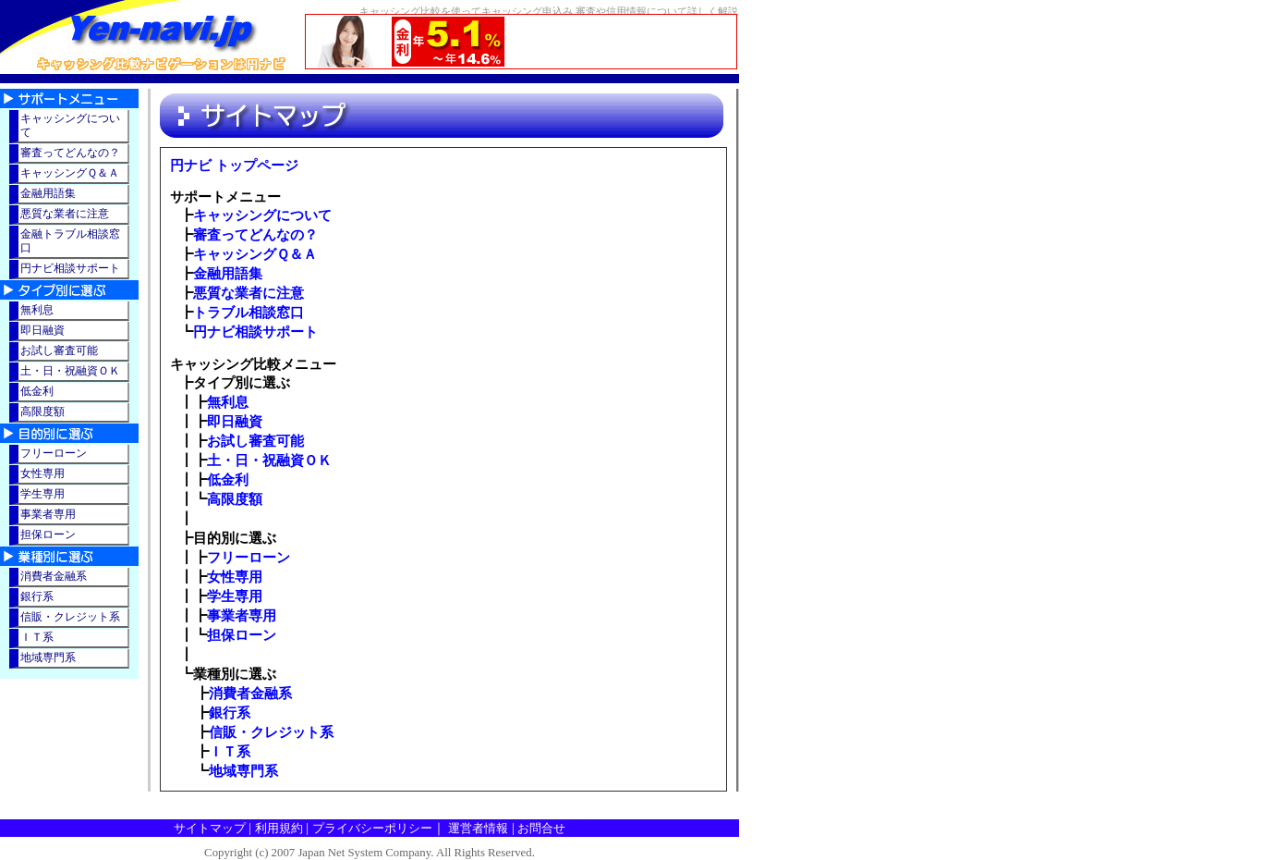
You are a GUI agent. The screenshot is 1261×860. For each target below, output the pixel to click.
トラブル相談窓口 (248, 312)
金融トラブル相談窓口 (70, 240)
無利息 (228, 402)
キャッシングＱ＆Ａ (255, 254)
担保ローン (241, 635)
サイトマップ (210, 828)
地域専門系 (243, 771)
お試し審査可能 (255, 440)
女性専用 (234, 576)
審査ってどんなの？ (255, 234)
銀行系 (229, 712)
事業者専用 (241, 615)
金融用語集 (227, 273)
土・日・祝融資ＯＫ (269, 460)
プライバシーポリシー (372, 828)
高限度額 (234, 499)
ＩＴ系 (229, 751)
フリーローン (248, 557)
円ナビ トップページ (234, 165)
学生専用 (234, 596)
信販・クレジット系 (271, 732)
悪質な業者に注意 (248, 293)
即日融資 (234, 421)
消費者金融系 (250, 693)
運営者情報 (478, 828)
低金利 (228, 479)
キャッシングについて (262, 215)
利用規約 (279, 828)
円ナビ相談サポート (255, 331)
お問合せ (541, 828)
